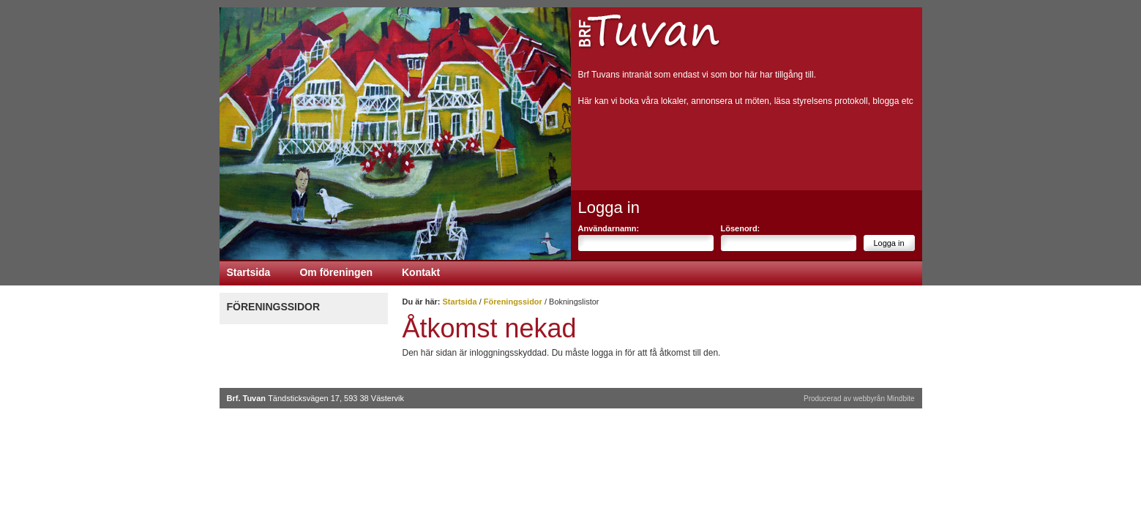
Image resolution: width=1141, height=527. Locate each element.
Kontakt (421, 272)
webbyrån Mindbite (884, 399)
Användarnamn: (609, 228)
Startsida (249, 272)
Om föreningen (336, 272)
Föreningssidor (274, 307)
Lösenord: (740, 228)
